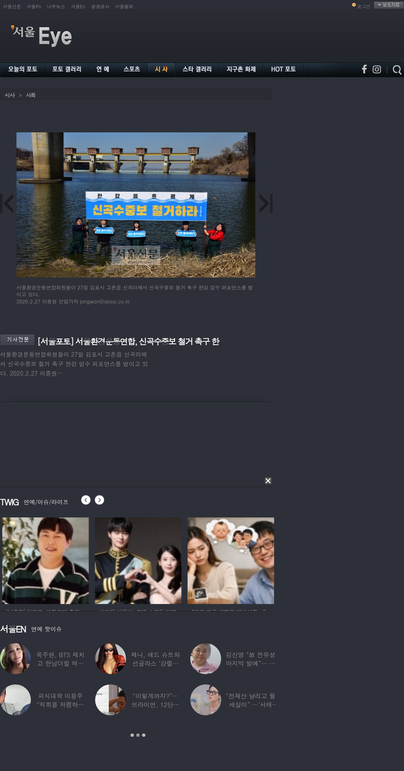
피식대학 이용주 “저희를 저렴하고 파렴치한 (60, 704)
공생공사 (100, 6)
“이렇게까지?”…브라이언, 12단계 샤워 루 (155, 704)
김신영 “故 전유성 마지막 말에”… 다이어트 (250, 663)
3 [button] (143, 735)
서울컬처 (124, 6)
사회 (30, 95)
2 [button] (138, 735)
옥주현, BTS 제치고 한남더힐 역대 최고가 (60, 663)
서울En (78, 6)
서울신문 (12, 6)
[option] (101, 559)
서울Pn (34, 6)
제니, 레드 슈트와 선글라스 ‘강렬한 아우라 (155, 663)
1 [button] (132, 735)
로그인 (364, 6)
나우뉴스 (56, 6)
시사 (9, 95)
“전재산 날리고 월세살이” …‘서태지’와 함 (250, 704)
